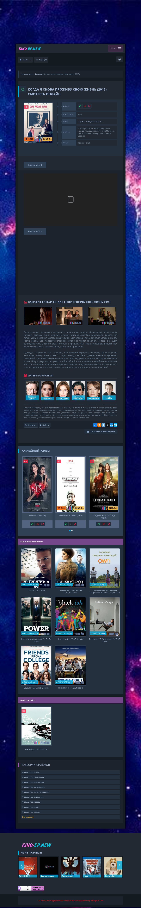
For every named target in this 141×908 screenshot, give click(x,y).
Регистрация (41, 59)
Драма (82, 121)
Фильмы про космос (30, 773)
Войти (25, 59)
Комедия (89, 121)
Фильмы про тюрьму (31, 813)
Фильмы (98, 121)
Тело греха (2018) (37, 515)
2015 (80, 114)
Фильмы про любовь (31, 803)
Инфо (44, 425)
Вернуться (31, 425)
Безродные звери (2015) (70, 515)
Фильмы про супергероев (33, 778)
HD (26, 107)
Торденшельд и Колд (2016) (104, 516)
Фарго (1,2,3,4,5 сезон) (36, 750)
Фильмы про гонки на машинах (35, 793)
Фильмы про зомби (30, 808)
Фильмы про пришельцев (33, 788)
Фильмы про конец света (33, 783)
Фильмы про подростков (32, 798)
